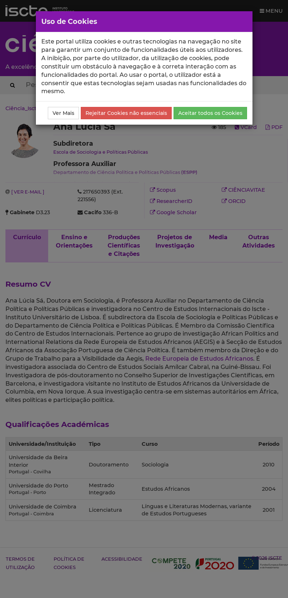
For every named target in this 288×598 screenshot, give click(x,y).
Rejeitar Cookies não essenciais (126, 113)
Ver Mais (63, 113)
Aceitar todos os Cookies (210, 113)
